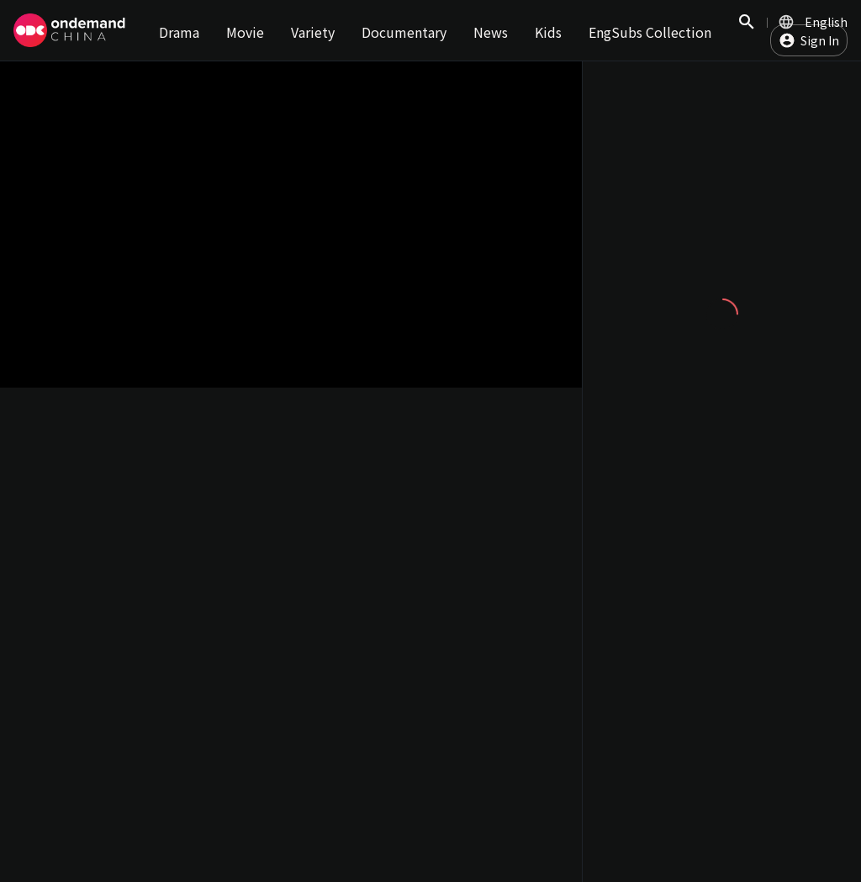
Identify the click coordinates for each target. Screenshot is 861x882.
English (826, 21)
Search (746, 30)
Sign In (819, 40)
